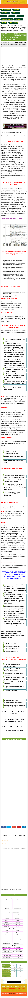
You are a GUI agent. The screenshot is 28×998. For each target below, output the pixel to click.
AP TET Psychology (17, 949)
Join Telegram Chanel (6, 9)
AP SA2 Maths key (17, 941)
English (17, 930)
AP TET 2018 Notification (6, 947)
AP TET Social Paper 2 (6, 955)
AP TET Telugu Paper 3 (17, 955)
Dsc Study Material (6, 926)
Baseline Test (20, 16)
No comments (6, 46)
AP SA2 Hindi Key (17, 939)
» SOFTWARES (5, 974)
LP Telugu (17, 914)
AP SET (11, 16)
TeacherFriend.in (12, 993)
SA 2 (17, 903)
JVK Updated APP (18, 19)
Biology (17, 934)
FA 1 (7, 899)
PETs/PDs (17, 920)
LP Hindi (6, 916)
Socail (7, 936)
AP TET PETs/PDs (17, 947)
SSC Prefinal (17, 906)
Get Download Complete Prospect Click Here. (14, 720)
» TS (20, 965)
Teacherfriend (19, 42)
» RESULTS (4, 976)
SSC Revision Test (17, 908)
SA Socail (6, 920)
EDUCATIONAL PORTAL (19, 44)
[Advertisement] (14, 55)
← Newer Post (5, 835)
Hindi (7, 932)
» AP (14, 965)
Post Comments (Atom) (15, 889)
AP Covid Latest (16, 12)
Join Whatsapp (16, 9)
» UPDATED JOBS (6, 969)
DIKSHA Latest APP (14, 22)
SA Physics (7, 918)
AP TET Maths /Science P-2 (17, 952)
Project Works (6, 908)
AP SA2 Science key (6, 943)
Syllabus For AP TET (7, 949)
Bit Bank (17, 936)
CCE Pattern (4, 16)
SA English (17, 922)
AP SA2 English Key (6, 941)
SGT (7, 914)
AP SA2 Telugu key (6, 939)
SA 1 (7, 903)
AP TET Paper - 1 (6, 951)
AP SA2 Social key (17, 943)
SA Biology (17, 918)
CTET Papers (17, 957)
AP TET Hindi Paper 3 (7, 957)
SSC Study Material (5, 12)
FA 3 (7, 901)
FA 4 (17, 901)
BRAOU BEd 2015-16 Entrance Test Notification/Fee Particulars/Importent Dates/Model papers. (14, 36)
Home (14, 835)
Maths (17, 932)
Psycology (7, 922)
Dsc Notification (17, 924)
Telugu (6, 930)
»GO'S (3, 965)
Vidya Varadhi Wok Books (7, 19)
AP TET (17, 926)
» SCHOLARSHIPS (6, 971)
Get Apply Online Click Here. (14, 730)
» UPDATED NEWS (6, 967)
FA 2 (17, 899)
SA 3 (7, 906)
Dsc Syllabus (6, 924)
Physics (6, 934)
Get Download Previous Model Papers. (14, 727)
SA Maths (17, 916)
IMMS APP (4, 22)
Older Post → (22, 835)
